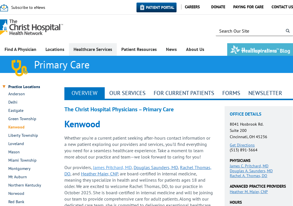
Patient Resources (139, 49)
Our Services (127, 93)
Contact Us (282, 6)
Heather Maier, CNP (99, 174)
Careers (192, 6)
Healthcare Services (93, 49)
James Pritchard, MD (112, 167)
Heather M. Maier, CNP (249, 191)
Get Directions (242, 145)
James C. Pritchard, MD (249, 166)
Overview (85, 93)
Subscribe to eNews (28, 7)
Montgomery (19, 168)
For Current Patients (184, 93)
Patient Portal (160, 7)
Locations (54, 49)
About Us (195, 49)
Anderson (16, 94)
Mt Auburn (17, 177)
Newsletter (265, 93)
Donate (218, 6)
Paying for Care (248, 6)
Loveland (16, 143)
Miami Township (22, 160)
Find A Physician (20, 49)
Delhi (12, 102)
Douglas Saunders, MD (156, 167)
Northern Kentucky (24, 185)
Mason (14, 152)
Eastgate (15, 110)
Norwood (16, 193)
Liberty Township (23, 135)
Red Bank (16, 201)
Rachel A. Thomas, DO (248, 175)
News (171, 49)
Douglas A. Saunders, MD (251, 170)
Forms (231, 93)
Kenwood (16, 127)
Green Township (22, 118)
